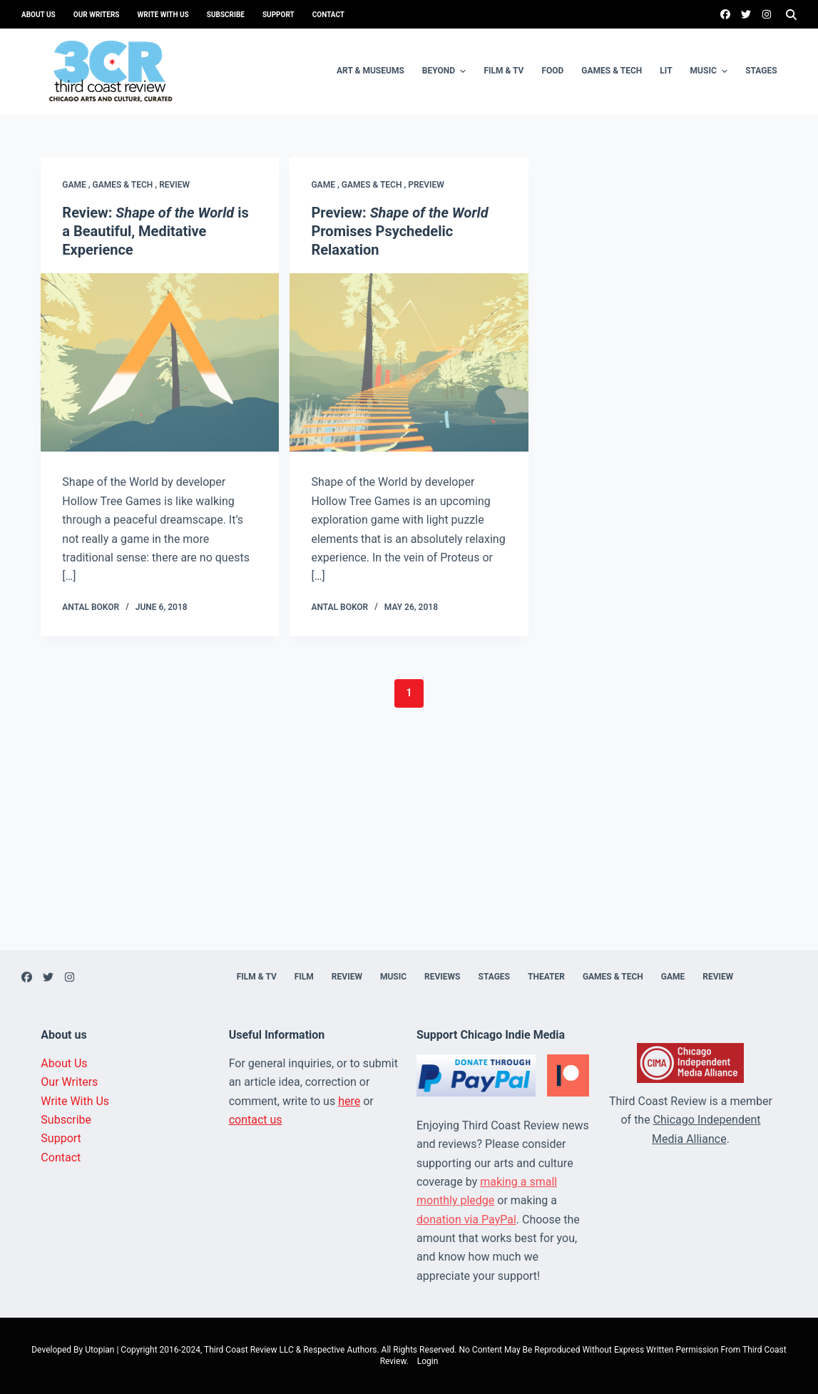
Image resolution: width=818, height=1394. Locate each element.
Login (428, 1361)
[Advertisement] (409, 850)
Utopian (99, 1350)
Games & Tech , (126, 185)
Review (174, 185)
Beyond (446, 71)
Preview (426, 185)
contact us (255, 1119)
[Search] (791, 14)
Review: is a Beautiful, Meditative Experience (155, 231)
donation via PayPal (466, 1219)
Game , (77, 185)
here (349, 1101)
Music (711, 71)
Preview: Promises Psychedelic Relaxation (399, 231)
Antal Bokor (90, 607)
